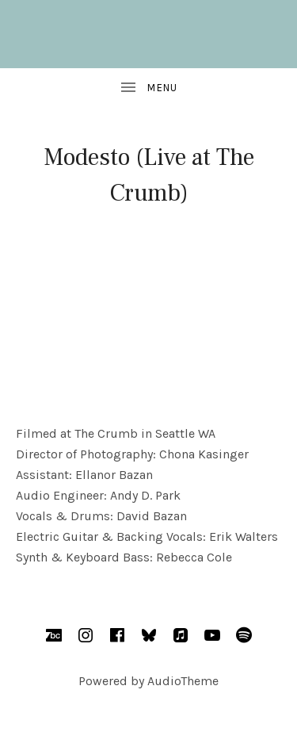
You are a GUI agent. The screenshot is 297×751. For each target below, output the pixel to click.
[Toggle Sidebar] (148, 88)
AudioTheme (183, 680)
